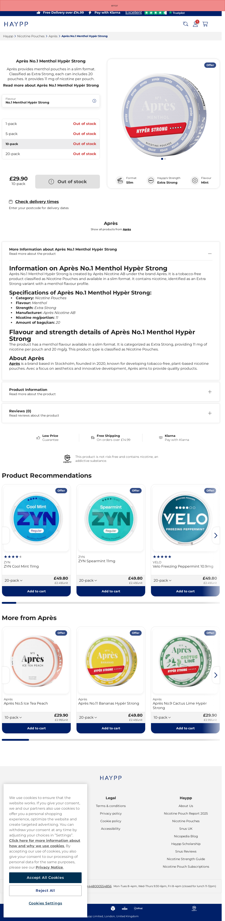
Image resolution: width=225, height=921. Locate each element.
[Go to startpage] (19, 24)
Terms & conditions (111, 806)
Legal (111, 798)
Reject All (45, 890)
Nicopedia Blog (186, 836)
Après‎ (53, 36)
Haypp (186, 798)
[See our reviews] (155, 12)
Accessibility (110, 829)
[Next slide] (216, 535)
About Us (186, 806)
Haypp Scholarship (185, 844)
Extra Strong (167, 182)
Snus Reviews (185, 851)
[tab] (162, 159)
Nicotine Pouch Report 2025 (186, 813)
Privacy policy (111, 813)
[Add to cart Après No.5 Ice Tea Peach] (36, 728)
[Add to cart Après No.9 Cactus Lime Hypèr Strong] (185, 728)
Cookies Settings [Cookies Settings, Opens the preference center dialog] (45, 903)
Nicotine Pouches (186, 821)
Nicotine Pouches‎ (31, 36)
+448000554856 (99, 886)
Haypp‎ (8, 36)
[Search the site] (185, 24)
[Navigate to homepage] (111, 775)
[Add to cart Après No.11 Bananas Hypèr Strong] (110, 728)
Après (14, 363)
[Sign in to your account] (195, 24)
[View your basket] (205, 24)
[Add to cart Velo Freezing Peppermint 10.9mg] (185, 591)
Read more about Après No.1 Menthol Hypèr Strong (51, 85)
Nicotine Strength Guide (186, 859)
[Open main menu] (215, 24)
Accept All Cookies (45, 877)
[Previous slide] (6, 535)
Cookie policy (110, 821)
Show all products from (111, 229)
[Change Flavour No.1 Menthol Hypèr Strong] (51, 101)
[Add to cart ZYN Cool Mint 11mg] (36, 591)
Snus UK (185, 829)
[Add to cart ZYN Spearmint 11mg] (110, 591)
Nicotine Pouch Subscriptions (186, 867)
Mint (204, 182)
